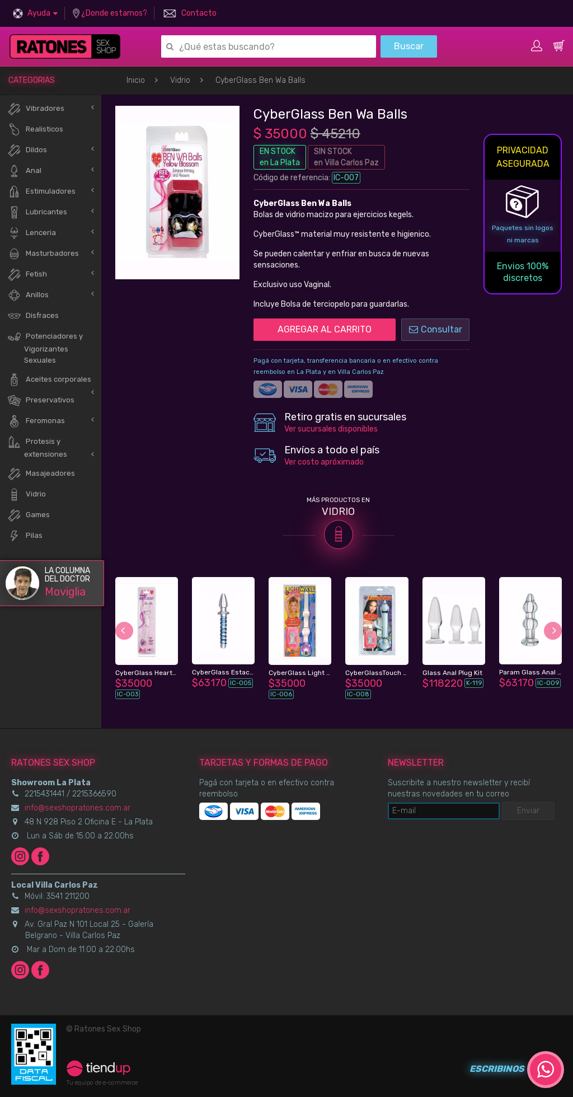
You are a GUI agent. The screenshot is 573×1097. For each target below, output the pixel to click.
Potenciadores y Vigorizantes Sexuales (45, 347)
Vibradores (35, 109)
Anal (24, 171)
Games (28, 515)
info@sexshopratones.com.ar (77, 808)
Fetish (27, 275)
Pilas (25, 536)
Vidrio (180, 80)
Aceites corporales (49, 380)
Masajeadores (41, 474)
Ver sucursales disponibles (331, 429)
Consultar (435, 329)
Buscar (409, 46)
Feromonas (36, 421)
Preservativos (40, 400)
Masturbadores (43, 254)
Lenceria (31, 233)
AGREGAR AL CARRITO (325, 329)
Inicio (135, 80)
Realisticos (35, 130)
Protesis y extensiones (37, 446)
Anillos (28, 295)
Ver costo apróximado (324, 462)
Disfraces (33, 316)
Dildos (27, 150)
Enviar (528, 810)
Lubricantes (37, 212)
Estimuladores (41, 192)
